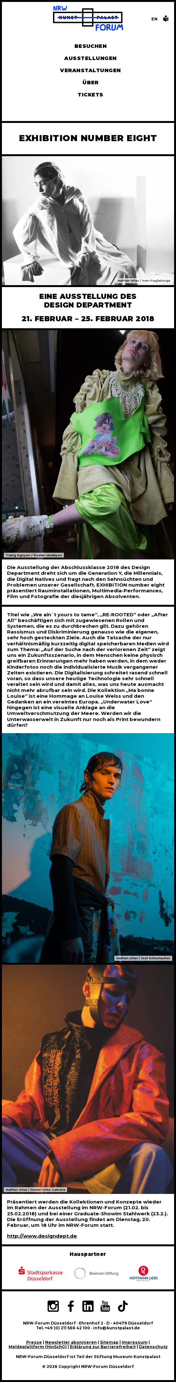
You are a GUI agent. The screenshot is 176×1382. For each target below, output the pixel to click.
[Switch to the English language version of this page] (154, 19)
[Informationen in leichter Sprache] (166, 20)
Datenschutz (153, 1346)
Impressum (135, 1342)
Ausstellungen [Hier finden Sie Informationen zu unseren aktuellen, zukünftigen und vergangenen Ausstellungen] (90, 58)
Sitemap (109, 1342)
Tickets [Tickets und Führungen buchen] (90, 95)
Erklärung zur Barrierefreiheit (103, 1346)
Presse (34, 1342)
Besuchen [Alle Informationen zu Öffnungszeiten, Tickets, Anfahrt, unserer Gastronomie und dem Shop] (90, 46)
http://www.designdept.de (42, 1236)
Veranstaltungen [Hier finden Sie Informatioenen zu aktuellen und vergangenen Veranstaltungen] (90, 70)
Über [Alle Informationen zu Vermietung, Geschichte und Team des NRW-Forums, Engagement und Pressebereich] (90, 83)
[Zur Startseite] (88, 19)
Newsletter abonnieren (71, 1342)
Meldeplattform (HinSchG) (38, 1346)
